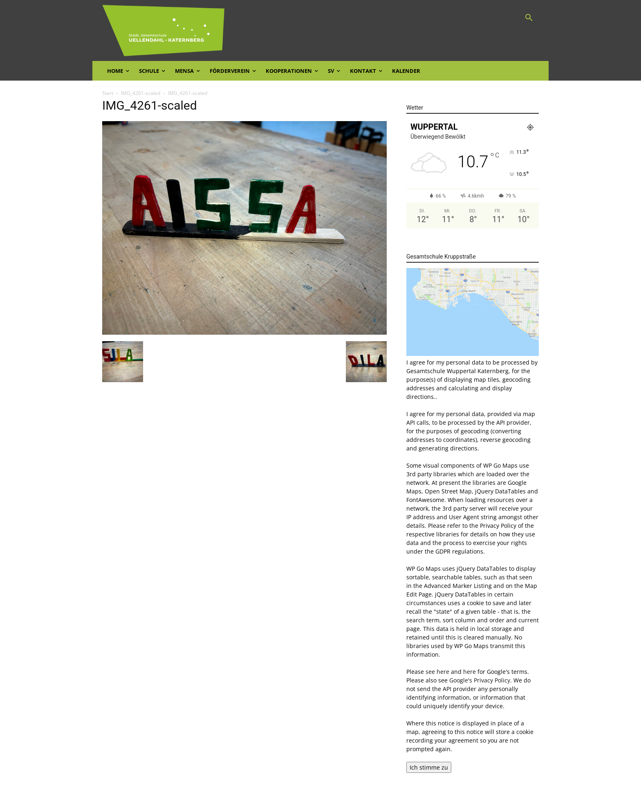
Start (107, 93)
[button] (529, 18)
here (469, 671)
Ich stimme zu (429, 767)
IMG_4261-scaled (140, 93)
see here (437, 671)
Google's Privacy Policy (479, 680)
